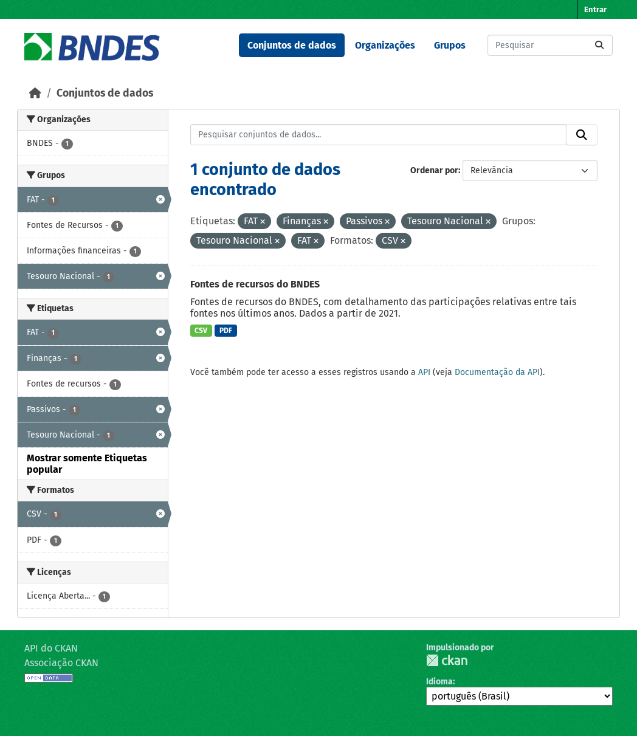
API (424, 372)
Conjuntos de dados (291, 45)
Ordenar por (434, 170)
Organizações (385, 45)
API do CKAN (51, 648)
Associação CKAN (61, 663)
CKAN (446, 660)
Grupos (450, 45)
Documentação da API (497, 372)
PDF (225, 330)
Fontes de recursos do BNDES (255, 284)
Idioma (439, 681)
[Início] (35, 93)
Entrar (595, 9)
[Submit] (599, 45)
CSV (201, 330)
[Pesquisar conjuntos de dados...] (550, 45)
